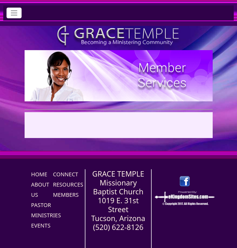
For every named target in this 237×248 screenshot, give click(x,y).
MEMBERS (66, 194)
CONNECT (65, 174)
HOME (39, 174)
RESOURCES (68, 184)
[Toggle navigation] (14, 13)
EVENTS (41, 225)
